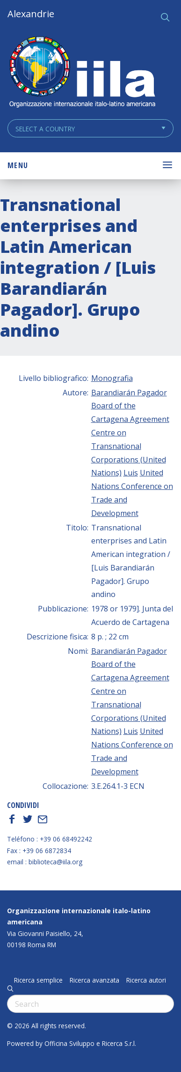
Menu (17, 165)
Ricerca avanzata (94, 980)
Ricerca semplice (38, 980)
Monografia (112, 378)
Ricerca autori (146, 980)
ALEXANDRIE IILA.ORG (81, 72)
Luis (130, 473)
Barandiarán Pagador (129, 392)
